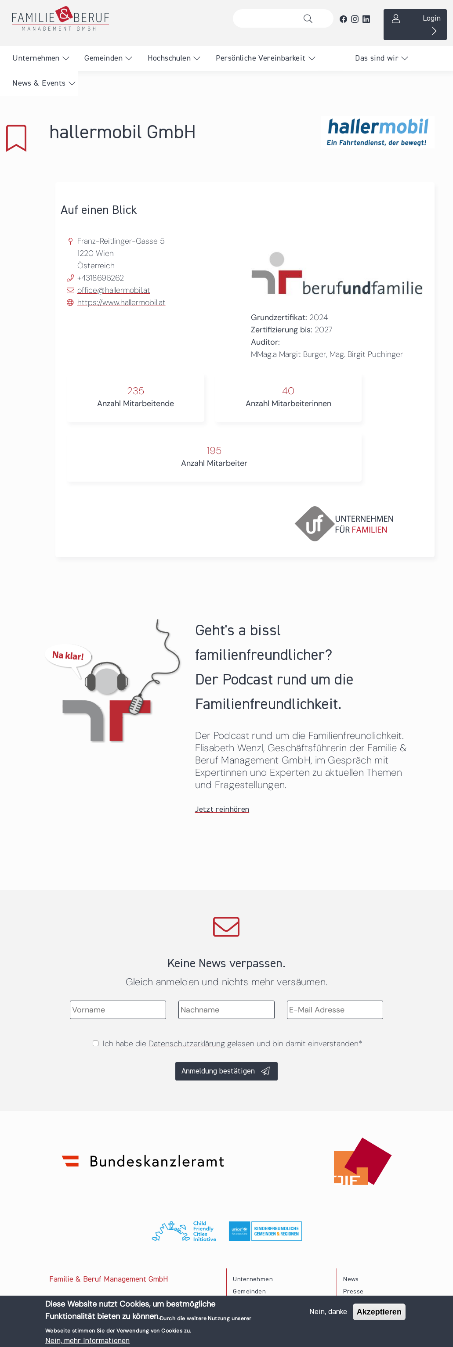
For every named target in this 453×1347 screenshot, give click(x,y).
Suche (310, 18)
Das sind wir (377, 58)
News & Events (38, 83)
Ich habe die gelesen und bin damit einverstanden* (232, 1043)
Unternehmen (35, 58)
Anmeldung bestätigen (218, 1071)
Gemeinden (103, 58)
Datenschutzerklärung (187, 1043)
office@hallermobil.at (113, 290)
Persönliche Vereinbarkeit (261, 58)
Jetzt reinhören (222, 810)
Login (432, 18)
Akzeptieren (379, 1312)
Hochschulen (169, 58)
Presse (353, 1292)
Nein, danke (328, 1313)
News (351, 1279)
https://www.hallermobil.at (121, 302)
